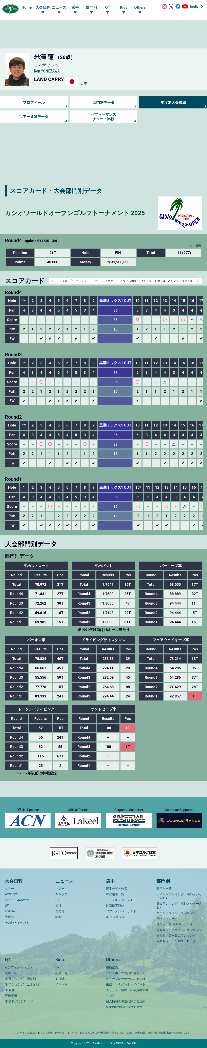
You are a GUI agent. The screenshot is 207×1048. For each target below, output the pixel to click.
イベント (61, 984)
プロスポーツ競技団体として (125, 973)
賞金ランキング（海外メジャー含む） (179, 905)
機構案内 (112, 967)
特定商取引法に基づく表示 (124, 1007)
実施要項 (11, 996)
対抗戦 (59, 979)
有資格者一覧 (115, 894)
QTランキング (115, 917)
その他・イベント (17, 923)
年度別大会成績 (173, 102)
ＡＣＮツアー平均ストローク (176, 941)
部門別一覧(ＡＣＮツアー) (174, 924)
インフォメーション (18, 967)
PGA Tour (11, 911)
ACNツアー (12, 894)
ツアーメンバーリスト (121, 911)
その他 (59, 911)
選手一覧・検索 (116, 889)
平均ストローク (167, 919)
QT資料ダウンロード (19, 1001)
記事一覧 (11, 973)
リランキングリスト (119, 900)
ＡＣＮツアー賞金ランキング (176, 936)
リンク (110, 996)
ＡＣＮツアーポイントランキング (179, 930)
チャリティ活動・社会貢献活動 (127, 990)
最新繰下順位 (115, 906)
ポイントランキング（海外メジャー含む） (179, 896)
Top (57, 967)
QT (7, 906)
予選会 (9, 917)
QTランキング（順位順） (22, 979)
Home (27, 7)
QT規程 (10, 990)
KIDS (58, 917)
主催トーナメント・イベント (125, 984)
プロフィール (34, 102)
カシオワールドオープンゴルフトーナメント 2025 (75, 212)
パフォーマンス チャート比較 (103, 116)
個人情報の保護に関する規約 (125, 1001)
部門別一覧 (164, 889)
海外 (58, 906)
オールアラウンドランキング (176, 913)
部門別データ (103, 102)
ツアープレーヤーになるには (125, 979)
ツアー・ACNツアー (18, 900)
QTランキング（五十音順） (23, 984)
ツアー (9, 889)
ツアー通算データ (33, 116)
